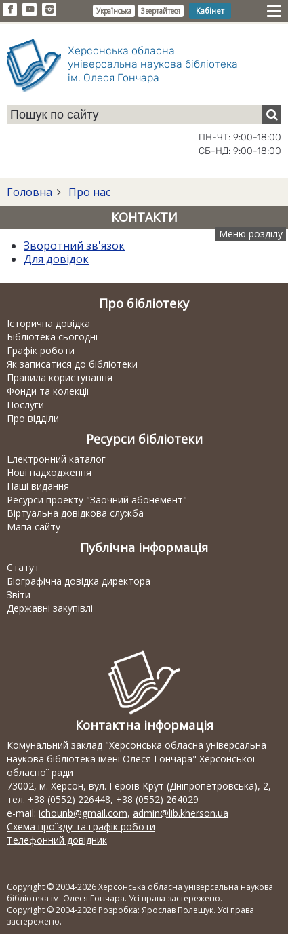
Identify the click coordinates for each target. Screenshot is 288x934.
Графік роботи (41, 350)
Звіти (18, 594)
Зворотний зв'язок (74, 245)
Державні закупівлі (50, 608)
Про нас (88, 191)
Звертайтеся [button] (160, 11)
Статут (23, 567)
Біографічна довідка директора (78, 581)
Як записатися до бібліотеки (72, 363)
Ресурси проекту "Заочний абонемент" (97, 499)
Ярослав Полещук (177, 910)
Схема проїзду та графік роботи (81, 826)
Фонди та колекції (48, 391)
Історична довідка (48, 323)
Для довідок (56, 259)
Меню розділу (251, 233)
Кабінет (210, 10)
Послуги (25, 404)
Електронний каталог (56, 458)
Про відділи (33, 418)
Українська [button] (113, 11)
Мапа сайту (33, 526)
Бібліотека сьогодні (52, 336)
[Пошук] (271, 114)
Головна (29, 191)
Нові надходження (49, 472)
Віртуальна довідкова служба (75, 513)
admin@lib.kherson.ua (180, 812)
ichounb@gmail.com (83, 812)
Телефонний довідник (57, 840)
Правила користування (59, 377)
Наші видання (38, 486)
